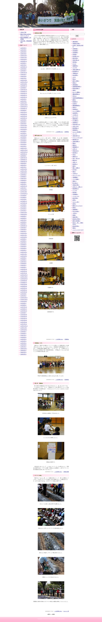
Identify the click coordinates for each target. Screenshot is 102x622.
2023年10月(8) (23, 84)
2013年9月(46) (23, 280)
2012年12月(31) (23, 297)
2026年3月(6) (23, 50)
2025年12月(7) (23, 55)
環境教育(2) (75, 130)
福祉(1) (74, 171)
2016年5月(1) (23, 223)
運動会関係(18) (76, 94)
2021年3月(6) (23, 142)
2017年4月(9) (23, 205)
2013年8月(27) (23, 282)
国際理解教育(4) (76, 105)
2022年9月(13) (23, 108)
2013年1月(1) (23, 295)
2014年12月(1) (23, 252)
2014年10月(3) (23, 256)
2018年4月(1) (23, 182)
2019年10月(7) (23, 172)
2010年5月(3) (23, 339)
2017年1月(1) (23, 210)
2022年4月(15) (23, 118)
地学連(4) (75, 62)
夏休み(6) (75, 160)
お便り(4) (75, 149)
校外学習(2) (75, 58)
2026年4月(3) (23, 48)
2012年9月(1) (23, 303)
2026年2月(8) (23, 51)
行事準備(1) (75, 48)
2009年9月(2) (23, 350)
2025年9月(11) (23, 61)
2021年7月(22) (23, 135)
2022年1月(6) (23, 123)
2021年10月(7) (23, 129)
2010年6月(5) (23, 337)
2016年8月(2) (23, 218)
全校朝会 (66, 131)
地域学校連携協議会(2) (78, 98)
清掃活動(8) (75, 84)
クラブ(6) (75, 67)
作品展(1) (75, 54)
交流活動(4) (75, 50)
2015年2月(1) (23, 250)
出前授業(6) (75, 52)
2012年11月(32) (23, 299)
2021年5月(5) (23, 138)
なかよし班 (66, 611)
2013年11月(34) (23, 276)
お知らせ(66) (76, 126)
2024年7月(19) (23, 72)
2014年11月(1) (23, 254)
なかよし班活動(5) (77, 132)
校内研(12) (75, 164)
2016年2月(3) (23, 229)
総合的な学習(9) (76, 219)
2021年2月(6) (23, 144)
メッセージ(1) (76, 196)
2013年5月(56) (23, 288)
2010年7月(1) (23, 335)
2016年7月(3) (23, 220)
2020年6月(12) (23, 159)
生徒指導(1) (75, 113)
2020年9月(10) (23, 154)
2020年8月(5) (23, 155)
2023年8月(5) (23, 87)
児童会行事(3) (76, 185)
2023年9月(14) (23, 85)
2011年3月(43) (23, 320)
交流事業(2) (75, 194)
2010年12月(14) (23, 326)
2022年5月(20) (23, 116)
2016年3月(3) (23, 227)
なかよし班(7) (76, 202)
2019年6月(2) (23, 180)
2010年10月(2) (23, 329)
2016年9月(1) (23, 216)
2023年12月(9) (23, 80)
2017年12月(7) (23, 189)
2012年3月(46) (23, 314)
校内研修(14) (76, 128)
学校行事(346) (76, 60)
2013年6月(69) (23, 286)
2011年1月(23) (23, 324)
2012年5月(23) (23, 310)
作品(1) (74, 154)
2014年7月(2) (23, 261)
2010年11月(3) (23, 327)
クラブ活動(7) (76, 179)
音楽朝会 (66, 379)
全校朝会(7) (75, 122)
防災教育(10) (76, 71)
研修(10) (74, 82)
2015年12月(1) (23, 233)
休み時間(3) (75, 75)
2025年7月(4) (23, 65)
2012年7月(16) (23, 307)
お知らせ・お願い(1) (77, 186)
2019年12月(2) (23, 169)
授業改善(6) (75, 118)
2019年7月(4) (23, 178)
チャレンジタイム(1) (77, 137)
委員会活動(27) (76, 88)
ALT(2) (74, 77)
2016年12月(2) (23, 212)
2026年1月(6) (23, 53)
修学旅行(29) (76, 139)
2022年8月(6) (23, 110)
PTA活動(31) (75, 120)
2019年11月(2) (23, 171)
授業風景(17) (76, 147)
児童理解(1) (75, 177)
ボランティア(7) (76, 175)
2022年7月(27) (23, 112)
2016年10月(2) (23, 214)
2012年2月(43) (23, 316)
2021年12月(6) (23, 125)
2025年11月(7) (23, 57)
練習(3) (74, 99)
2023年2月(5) (23, 99)
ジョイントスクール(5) (78, 229)
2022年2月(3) (23, 121)
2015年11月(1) (23, 235)
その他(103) (75, 115)
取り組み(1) (75, 183)
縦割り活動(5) (76, 81)
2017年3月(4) (23, 206)
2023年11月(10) (23, 82)
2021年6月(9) (23, 137)
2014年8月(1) (23, 259)
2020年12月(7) (23, 148)
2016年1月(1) (23, 231)
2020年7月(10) (23, 157)
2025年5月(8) (23, 68)
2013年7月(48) (23, 284)
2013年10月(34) (23, 278)
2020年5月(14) (23, 161)
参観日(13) (75, 156)
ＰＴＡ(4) (75, 190)
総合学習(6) (75, 198)
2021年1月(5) (23, 146)
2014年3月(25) (23, 269)
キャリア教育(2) (76, 111)
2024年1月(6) (23, 78)
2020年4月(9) (23, 163)
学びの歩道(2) (76, 211)
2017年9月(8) (23, 195)
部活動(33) (75, 101)
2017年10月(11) (23, 193)
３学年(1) (75, 213)
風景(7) (74, 166)
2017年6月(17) (23, 201)
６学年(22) (75, 173)
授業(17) (74, 181)
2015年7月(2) (23, 242)
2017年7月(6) (23, 199)
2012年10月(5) (23, 301)
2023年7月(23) (23, 89)
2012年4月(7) (23, 312)
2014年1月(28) (23, 273)
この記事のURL (59, 131)
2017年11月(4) (23, 191)
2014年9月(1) (23, 258)
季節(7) (74, 143)
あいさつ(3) (75, 116)
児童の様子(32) (76, 135)
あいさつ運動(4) (76, 92)
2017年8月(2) (23, 197)
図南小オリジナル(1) (77, 205)
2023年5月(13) (23, 93)
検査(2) (74, 228)
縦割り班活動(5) (76, 220)
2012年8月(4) (23, 305)
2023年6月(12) (23, 91)
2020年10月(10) (23, 152)
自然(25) (74, 107)
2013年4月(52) (23, 290)
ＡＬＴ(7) (75, 133)
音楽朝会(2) (75, 109)
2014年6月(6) (23, 263)
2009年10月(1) (23, 348)
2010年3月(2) (23, 343)
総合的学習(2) (76, 226)
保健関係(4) (75, 65)
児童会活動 (66, 471)
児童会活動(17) (76, 141)
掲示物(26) (75, 152)
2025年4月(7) (23, 70)
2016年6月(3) (23, 222)
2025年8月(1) (23, 63)
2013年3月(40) (23, 292)
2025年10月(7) (23, 59)
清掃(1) (74, 90)
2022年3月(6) (23, 120)
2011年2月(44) (23, 322)
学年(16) (74, 96)
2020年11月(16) (23, 150)
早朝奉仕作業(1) (76, 43)
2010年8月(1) (23, 333)
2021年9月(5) (23, 131)
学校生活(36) (76, 150)
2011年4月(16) (23, 318)
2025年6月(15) (23, 67)
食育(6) (74, 203)
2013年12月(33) (23, 275)
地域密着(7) (75, 209)
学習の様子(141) (76, 124)
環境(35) (74, 145)
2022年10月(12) (23, 106)
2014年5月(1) (23, 265)
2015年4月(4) (23, 248)
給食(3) (74, 207)
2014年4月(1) (23, 267)
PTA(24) (74, 64)
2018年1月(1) (23, 188)
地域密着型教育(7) (77, 86)
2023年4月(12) (23, 95)
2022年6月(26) (23, 114)
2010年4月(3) (23, 341)
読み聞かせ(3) (76, 56)
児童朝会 (66, 339)
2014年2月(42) (23, 271)
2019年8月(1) (23, 176)
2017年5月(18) (23, 203)
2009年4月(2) (23, 354)
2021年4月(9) (23, 140)
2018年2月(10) (23, 186)
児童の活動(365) (76, 69)
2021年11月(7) (23, 127)
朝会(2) (74, 79)
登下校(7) (75, 169)
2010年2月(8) (23, 344)
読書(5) (74, 215)
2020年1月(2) (23, 167)
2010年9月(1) (23, 331)
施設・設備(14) (76, 167)
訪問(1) (74, 200)
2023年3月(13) (23, 97)
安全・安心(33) (76, 158)
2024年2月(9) (23, 76)
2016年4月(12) (23, 225)
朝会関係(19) (76, 188)
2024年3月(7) (23, 74)
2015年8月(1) (23, 241)
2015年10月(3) (23, 237)
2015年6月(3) (23, 244)
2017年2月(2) (23, 208)
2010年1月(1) (23, 346)
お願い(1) (75, 162)
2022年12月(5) (23, 102)
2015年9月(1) (23, 239)
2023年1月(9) (23, 101)
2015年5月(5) (23, 246)
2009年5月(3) (23, 352)
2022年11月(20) (23, 104)
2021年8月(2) (23, 133)
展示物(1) (75, 192)
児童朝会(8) (75, 73)
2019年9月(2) (23, 174)
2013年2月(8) (23, 293)
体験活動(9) (75, 41)
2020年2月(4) (23, 165)
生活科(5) (75, 103)
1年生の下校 (23, 32)
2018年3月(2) (23, 184)
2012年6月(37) (23, 309)
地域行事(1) (75, 217)
